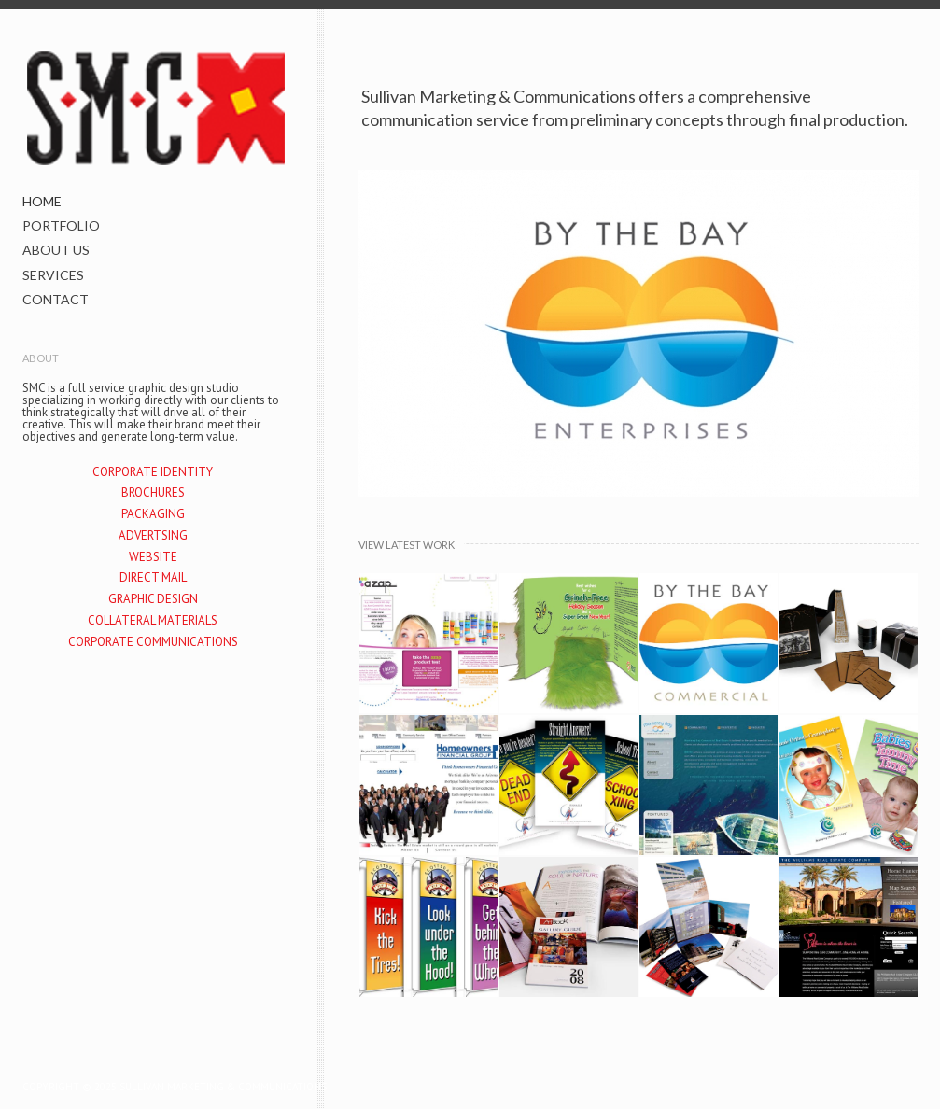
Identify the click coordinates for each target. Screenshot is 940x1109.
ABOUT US (56, 250)
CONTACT (55, 299)
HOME (42, 201)
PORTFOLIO (61, 225)
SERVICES (53, 275)
